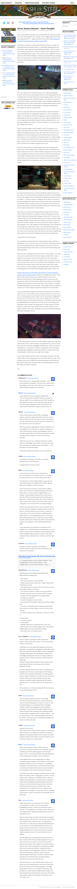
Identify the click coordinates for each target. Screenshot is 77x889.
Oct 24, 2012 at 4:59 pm (27, 800)
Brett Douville (67, 207)
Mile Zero (66, 142)
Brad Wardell (67, 202)
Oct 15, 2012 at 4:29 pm (33, 570)
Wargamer (66, 264)
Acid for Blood (67, 93)
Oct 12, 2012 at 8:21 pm (32, 378)
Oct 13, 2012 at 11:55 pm (31, 543)
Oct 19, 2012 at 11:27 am (35, 636)
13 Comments (40, 30)
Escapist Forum (67, 246)
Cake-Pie (66, 104)
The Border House (68, 169)
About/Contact (6, 3)
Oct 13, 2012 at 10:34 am (30, 456)
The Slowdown (67, 176)
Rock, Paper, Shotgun (69, 155)
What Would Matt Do (69, 186)
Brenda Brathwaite (68, 204)
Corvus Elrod (67, 112)
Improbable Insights (69, 132)
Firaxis (51, 30)
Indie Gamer (67, 254)
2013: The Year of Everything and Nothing (68, 77)
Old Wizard (66, 145)
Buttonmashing (67, 102)
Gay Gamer (66, 127)
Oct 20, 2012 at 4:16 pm (29, 725)
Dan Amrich (67, 115)
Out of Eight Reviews (69, 147)
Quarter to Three (68, 259)
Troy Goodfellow (7, 73)
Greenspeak (67, 212)
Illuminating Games (68, 130)
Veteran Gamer (67, 183)
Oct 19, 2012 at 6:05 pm (28, 695)
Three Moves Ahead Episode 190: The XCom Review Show (38, 23)
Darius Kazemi (67, 209)
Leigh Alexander (68, 137)
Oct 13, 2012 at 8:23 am (29, 412)
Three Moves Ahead (32, 3)
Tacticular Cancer (68, 261)
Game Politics (67, 122)
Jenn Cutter (66, 135)
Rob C (20, 744)
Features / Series (48, 3)
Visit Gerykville (68, 69)
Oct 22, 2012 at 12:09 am (29, 744)
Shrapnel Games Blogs (69, 229)
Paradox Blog (67, 222)
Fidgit (65, 119)
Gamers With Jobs (68, 251)
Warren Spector (67, 237)
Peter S (4, 50)
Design (47, 30)
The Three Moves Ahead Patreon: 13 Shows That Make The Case (70, 36)
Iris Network (67, 256)
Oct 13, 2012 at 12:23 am (30, 393)
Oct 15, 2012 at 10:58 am (25, 557)
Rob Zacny (66, 152)
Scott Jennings (67, 227)
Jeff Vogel (66, 214)
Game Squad (67, 249)
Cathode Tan (67, 107)
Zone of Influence (68, 192)
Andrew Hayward (68, 95)
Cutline (64, 887)
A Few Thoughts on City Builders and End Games (70, 52)
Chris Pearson (71, 887)
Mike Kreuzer (67, 140)
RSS (72, 3)
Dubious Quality (68, 117)
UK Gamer (66, 181)
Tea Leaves (66, 162)
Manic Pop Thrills (68, 217)
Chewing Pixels (67, 109)
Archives (18, 3)
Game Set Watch (68, 124)
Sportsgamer (67, 157)
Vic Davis (66, 234)
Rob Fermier (67, 224)
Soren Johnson (67, 232)
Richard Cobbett (68, 150)
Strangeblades (6, 65)
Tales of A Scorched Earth (70, 160)
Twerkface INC (67, 178)
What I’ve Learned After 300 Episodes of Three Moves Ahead (70, 42)
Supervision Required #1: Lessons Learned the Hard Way (34, 22)
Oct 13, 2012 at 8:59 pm (28, 470)
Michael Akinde (68, 219)
